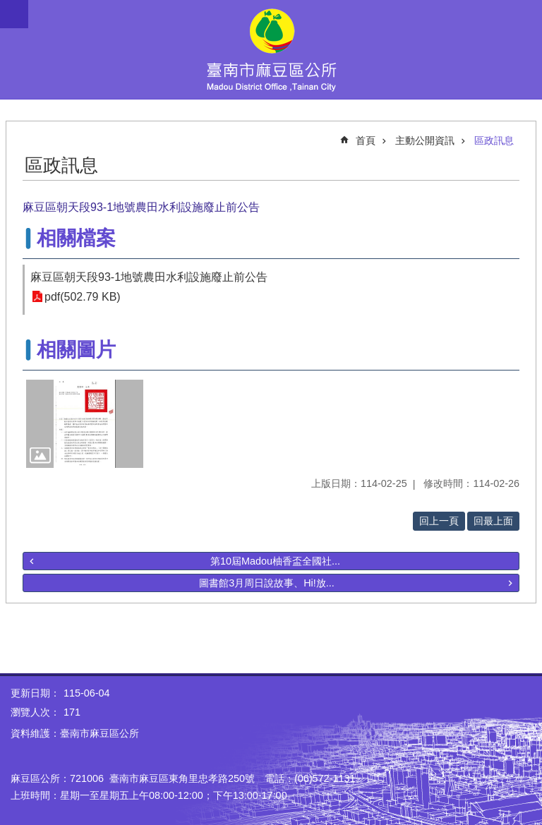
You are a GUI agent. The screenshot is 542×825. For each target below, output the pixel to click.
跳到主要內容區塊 (7, 7)
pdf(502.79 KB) (82, 297)
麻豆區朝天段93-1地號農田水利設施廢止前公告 (148, 277)
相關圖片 (76, 350)
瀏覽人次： (35, 712)
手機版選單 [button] (14, 14)
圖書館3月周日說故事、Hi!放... (267, 583)
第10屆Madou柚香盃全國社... (275, 561)
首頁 (365, 140)
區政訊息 (494, 140)
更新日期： (35, 693)
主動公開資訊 (424, 140)
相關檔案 (76, 238)
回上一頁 (439, 520)
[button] (84, 424)
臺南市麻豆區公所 (271, 49)
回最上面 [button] (493, 520)
